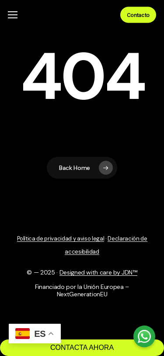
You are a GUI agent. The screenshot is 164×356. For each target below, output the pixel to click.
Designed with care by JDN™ (98, 272)
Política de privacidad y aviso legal (61, 238)
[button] (12, 15)
